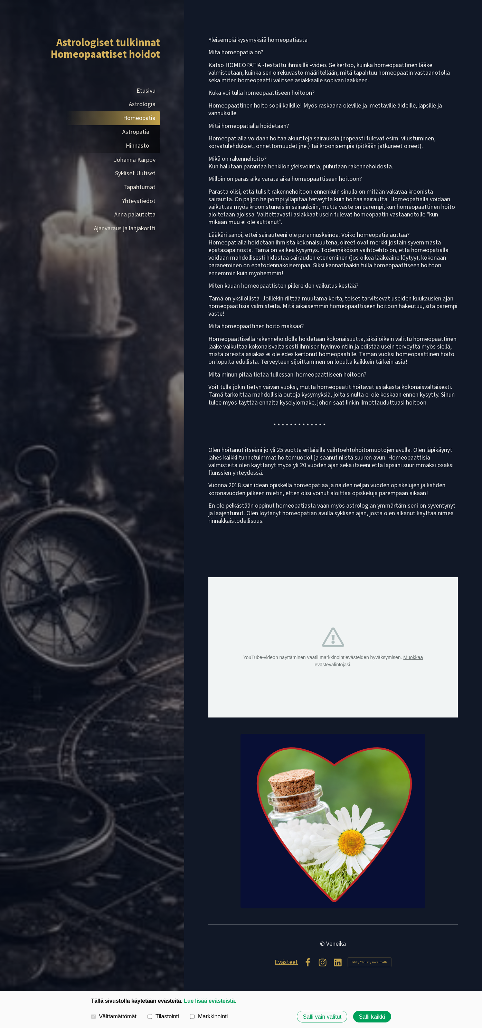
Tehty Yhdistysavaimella (369, 962)
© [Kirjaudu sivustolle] (323, 943)
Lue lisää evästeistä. (210, 1001)
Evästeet (286, 962)
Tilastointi (163, 1016)
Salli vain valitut (322, 1016)
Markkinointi (209, 1016)
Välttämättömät (114, 1016)
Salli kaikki (372, 1016)
